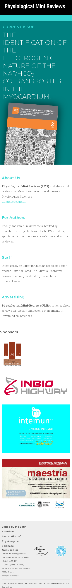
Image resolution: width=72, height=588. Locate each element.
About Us (11, 178)
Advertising (13, 297)
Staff (7, 257)
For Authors (13, 217)
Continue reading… (14, 201)
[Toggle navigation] (5, 18)
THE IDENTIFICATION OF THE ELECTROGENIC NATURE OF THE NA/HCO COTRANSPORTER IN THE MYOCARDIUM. (35, 66)
